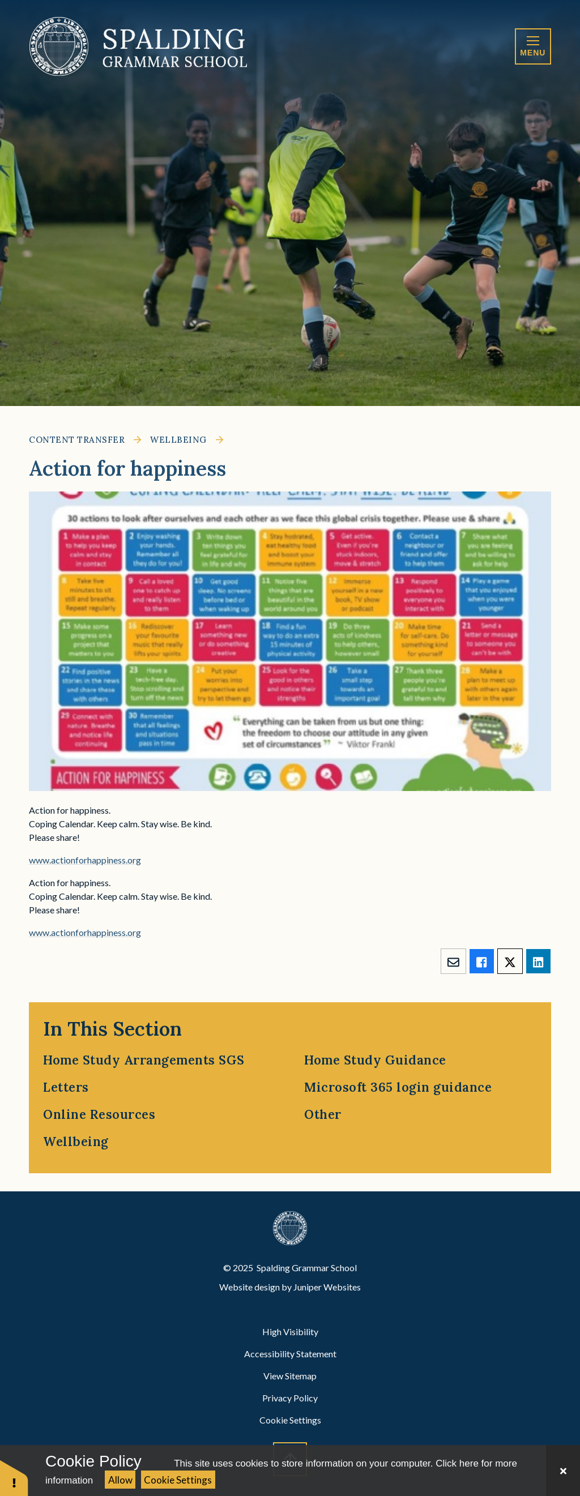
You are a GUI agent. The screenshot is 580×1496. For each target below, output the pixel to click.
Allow (120, 1480)
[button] (14, 1477)
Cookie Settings (178, 1480)
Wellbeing (178, 439)
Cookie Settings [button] (290, 1419)
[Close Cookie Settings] (563, 1470)
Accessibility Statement (290, 1353)
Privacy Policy (290, 1397)
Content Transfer (77, 439)
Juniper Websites (327, 1286)
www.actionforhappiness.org (85, 859)
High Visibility (290, 1331)
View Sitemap (290, 1375)
